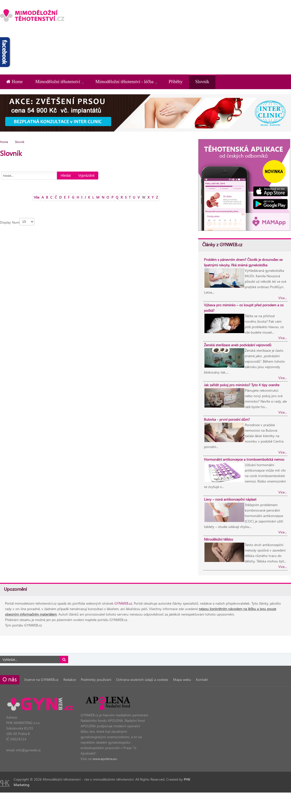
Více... (282, 297)
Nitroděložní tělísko (218, 539)
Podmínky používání (96, 679)
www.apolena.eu (105, 758)
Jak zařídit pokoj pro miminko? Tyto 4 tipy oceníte (241, 384)
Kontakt (202, 679)
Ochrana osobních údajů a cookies (142, 679)
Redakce (69, 679)
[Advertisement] (236, 34)
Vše (36, 197)
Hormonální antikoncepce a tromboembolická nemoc (244, 459)
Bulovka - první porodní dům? (227, 419)
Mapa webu (182, 679)
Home (4, 142)
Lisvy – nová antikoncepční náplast (230, 499)
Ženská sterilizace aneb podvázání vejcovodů (237, 345)
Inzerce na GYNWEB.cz (41, 679)
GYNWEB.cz (123, 603)
